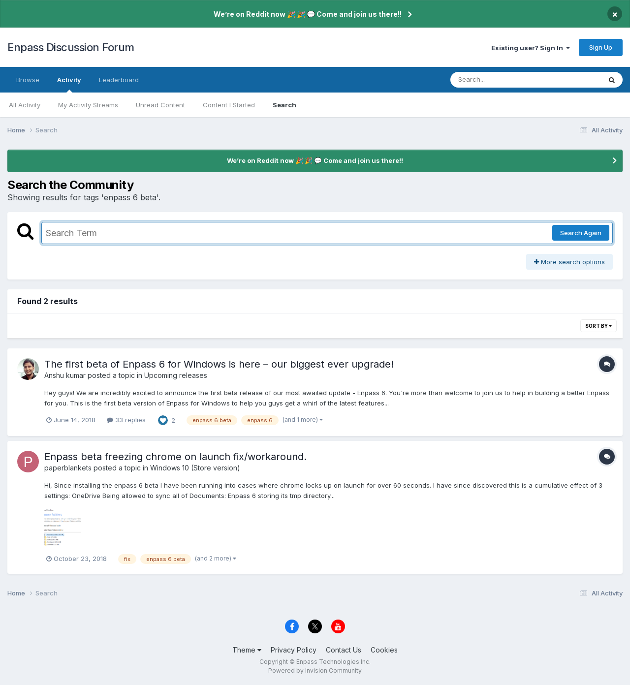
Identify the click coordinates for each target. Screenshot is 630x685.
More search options (569, 262)
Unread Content (160, 105)
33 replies (126, 420)
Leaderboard (119, 80)
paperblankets (68, 468)
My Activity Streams (88, 105)
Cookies (384, 650)
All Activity (24, 105)
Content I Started (229, 105)
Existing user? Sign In (530, 48)
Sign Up (600, 47)
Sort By (598, 326)
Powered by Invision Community (315, 670)
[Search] (498, 80)
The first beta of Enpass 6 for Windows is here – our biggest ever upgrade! (219, 364)
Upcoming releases (175, 375)
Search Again (580, 233)
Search (284, 105)
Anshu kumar (65, 375)
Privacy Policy (293, 650)
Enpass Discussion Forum (70, 47)
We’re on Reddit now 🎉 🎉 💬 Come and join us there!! (308, 14)
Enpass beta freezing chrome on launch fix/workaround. (175, 457)
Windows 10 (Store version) (195, 468)
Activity (69, 84)
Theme (246, 650)
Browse (27, 80)
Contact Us (343, 650)
